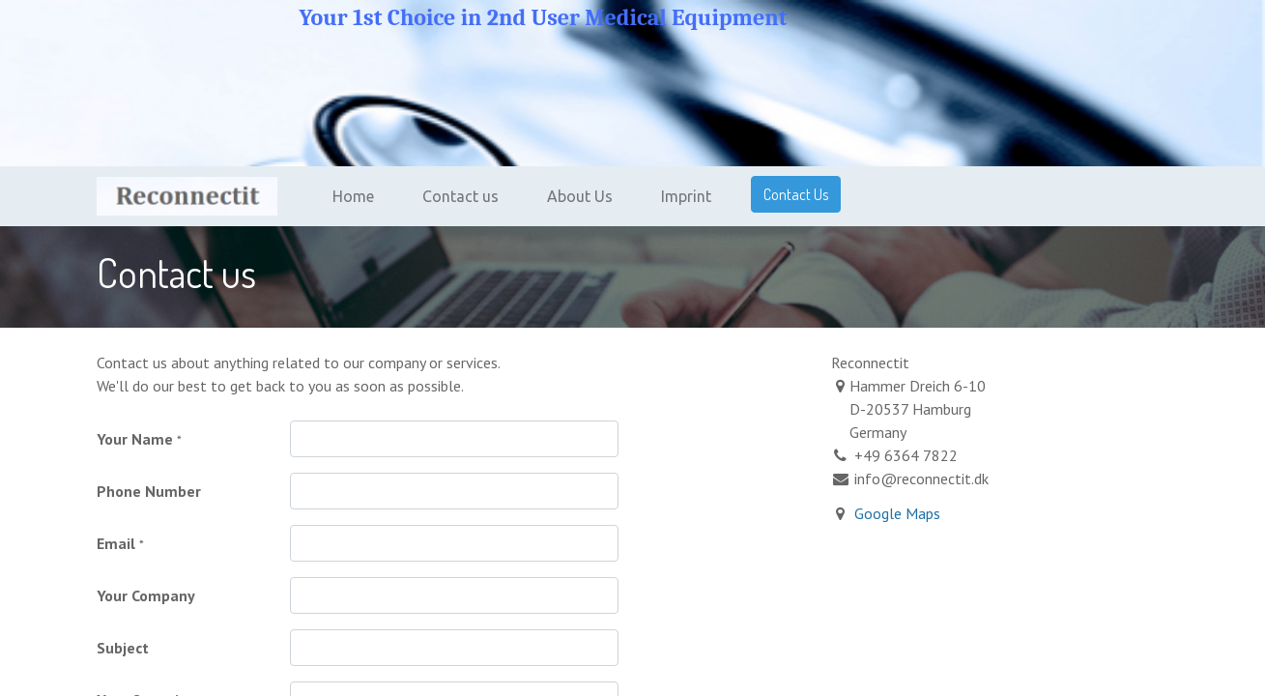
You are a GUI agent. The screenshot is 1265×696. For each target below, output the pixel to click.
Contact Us (795, 194)
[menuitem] (353, 196)
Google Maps (897, 513)
